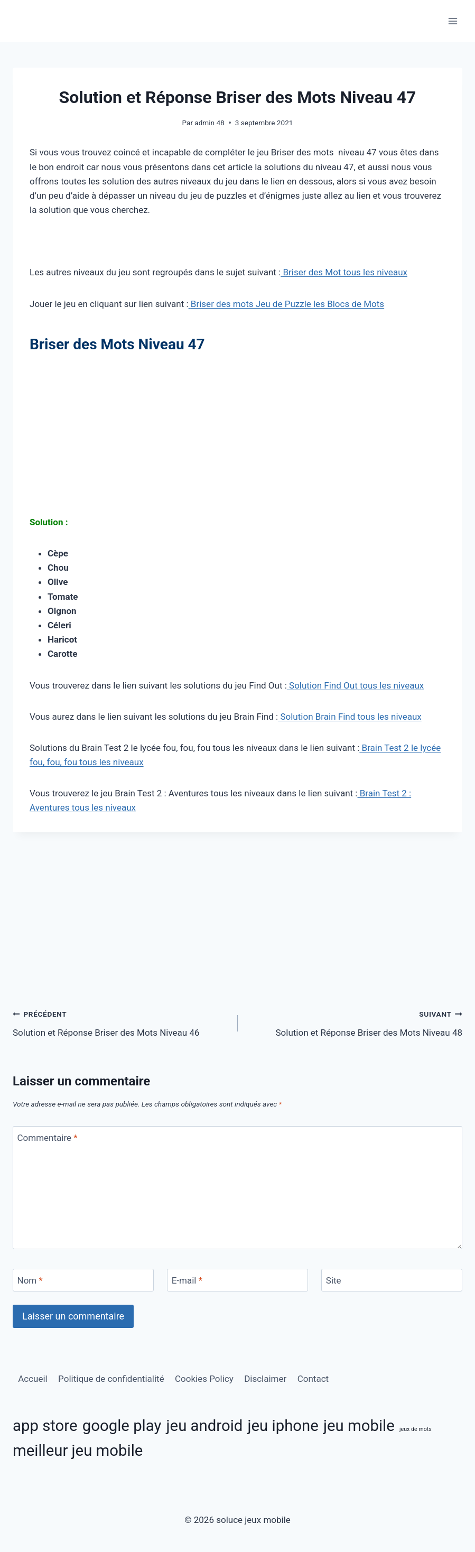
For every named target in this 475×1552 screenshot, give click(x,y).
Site (333, 1280)
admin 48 (209, 122)
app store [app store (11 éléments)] (45, 1426)
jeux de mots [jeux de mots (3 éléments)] (415, 1429)
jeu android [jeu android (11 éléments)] (204, 1426)
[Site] (391, 1280)
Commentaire (47, 1137)
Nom (30, 1280)
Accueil (33, 1378)
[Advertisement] (237, 437)
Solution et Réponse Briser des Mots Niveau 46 (121, 1022)
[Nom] (83, 1280)
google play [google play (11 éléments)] (122, 1426)
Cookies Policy (204, 1378)
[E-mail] (237, 1280)
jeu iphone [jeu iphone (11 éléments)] (283, 1426)
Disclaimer (265, 1378)
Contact (313, 1378)
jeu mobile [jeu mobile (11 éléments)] (359, 1426)
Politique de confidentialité (111, 1378)
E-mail (187, 1280)
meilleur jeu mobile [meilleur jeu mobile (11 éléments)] (78, 1451)
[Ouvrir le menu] (452, 21)
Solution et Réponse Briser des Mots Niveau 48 (355, 1022)
